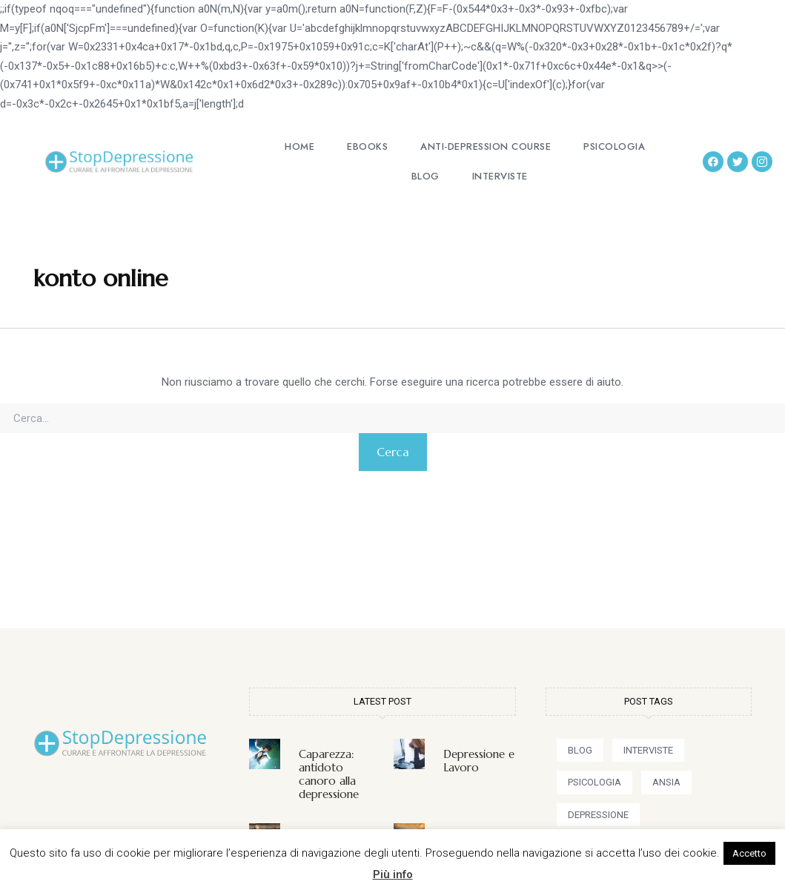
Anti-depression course (485, 146)
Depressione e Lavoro (478, 760)
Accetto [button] (749, 853)
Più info (393, 874)
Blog (425, 176)
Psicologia (614, 146)
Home (299, 146)
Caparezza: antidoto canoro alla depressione (329, 774)
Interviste (500, 176)
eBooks (367, 146)
